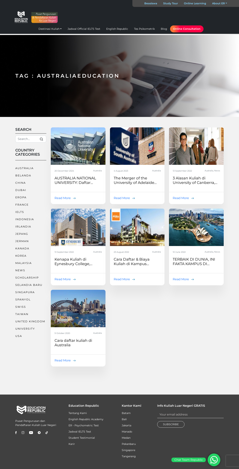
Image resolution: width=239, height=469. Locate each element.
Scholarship (27, 277)
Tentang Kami (78, 413)
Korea (21, 255)
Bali (124, 419)
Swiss (20, 306)
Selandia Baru (28, 285)
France (22, 204)
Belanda (23, 175)
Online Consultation (187, 28)
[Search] (30, 139)
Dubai (20, 190)
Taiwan (21, 314)
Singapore (128, 450)
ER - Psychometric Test (84, 425)
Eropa (21, 197)
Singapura (25, 292)
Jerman (22, 241)
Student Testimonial (82, 437)
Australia (24, 168)
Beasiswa (150, 3)
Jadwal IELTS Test (80, 431)
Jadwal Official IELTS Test (84, 28)
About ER (218, 3)
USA (18, 336)
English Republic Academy (86, 419)
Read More (63, 198)
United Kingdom (30, 321)
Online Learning (195, 3)
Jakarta (126, 425)
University (25, 328)
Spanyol (23, 299)
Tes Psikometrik (144, 28)
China (20, 182)
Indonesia (24, 219)
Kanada (22, 248)
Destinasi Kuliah (49, 28)
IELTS (19, 212)
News (20, 270)
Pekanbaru (129, 444)
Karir (72, 444)
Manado (127, 431)
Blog (164, 28)
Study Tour (170, 3)
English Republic (117, 28)
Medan (126, 437)
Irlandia (23, 226)
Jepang (21, 234)
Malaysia (23, 263)
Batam (126, 413)
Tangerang (129, 456)
